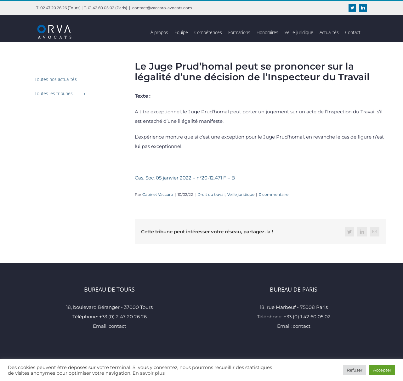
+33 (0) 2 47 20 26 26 (123, 317)
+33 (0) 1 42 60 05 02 (307, 317)
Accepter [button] (382, 369)
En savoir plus (149, 373)
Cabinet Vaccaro (157, 194)
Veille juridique (240, 194)
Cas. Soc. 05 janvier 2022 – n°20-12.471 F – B (185, 178)
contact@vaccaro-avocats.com (162, 7)
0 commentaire (273, 194)
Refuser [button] (354, 369)
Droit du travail (211, 194)
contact (117, 326)
